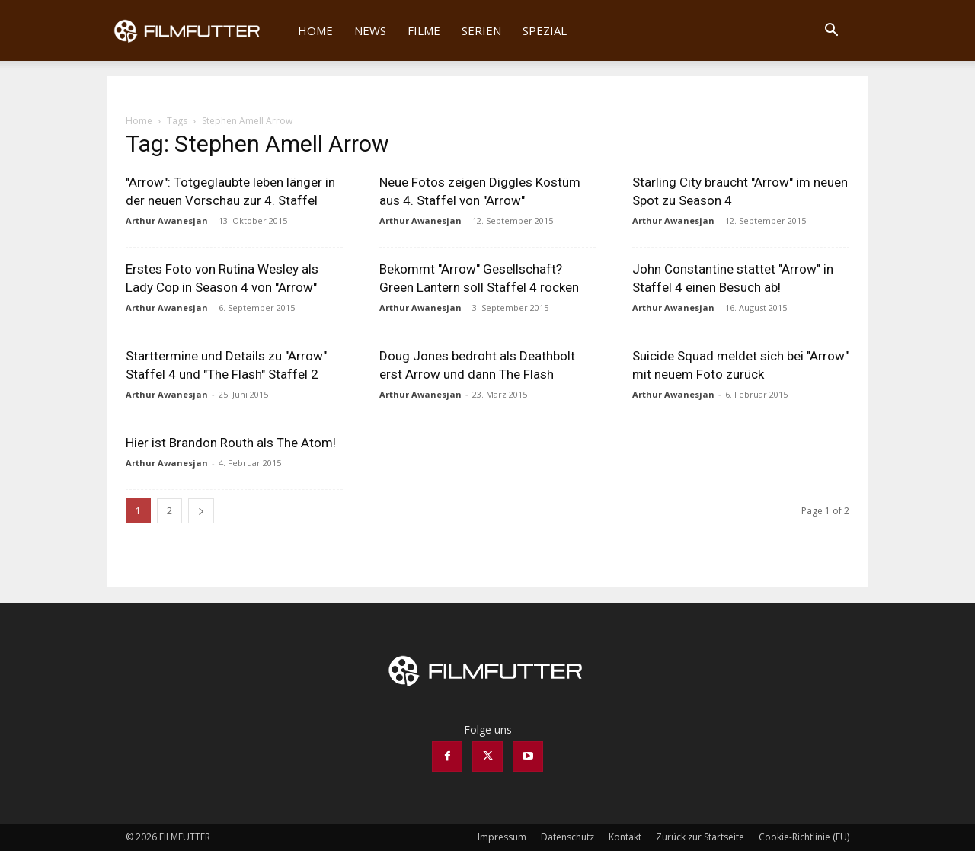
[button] (831, 31)
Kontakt (625, 836)
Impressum (502, 836)
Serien (481, 30)
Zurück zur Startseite (700, 836)
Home (315, 30)
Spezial (545, 30)
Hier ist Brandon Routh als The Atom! (231, 442)
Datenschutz (567, 836)
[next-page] (201, 510)
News (370, 30)
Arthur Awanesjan (167, 220)
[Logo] (197, 30)
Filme (424, 30)
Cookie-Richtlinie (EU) (804, 836)
